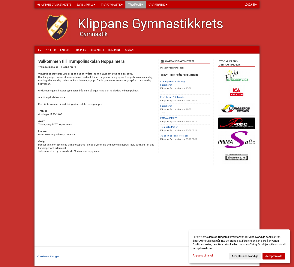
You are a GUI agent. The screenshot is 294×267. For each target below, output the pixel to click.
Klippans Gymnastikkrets (54, 4)
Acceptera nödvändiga (245, 256)
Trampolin (135, 4)
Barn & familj (86, 4)
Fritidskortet (166, 106)
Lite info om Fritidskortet (172, 97)
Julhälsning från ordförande (174, 136)
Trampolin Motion (169, 127)
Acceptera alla (273, 256)
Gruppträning (157, 4)
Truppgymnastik (112, 4)
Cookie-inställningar (48, 256)
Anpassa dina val (203, 255)
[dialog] (239, 246)
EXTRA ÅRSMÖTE (168, 118)
